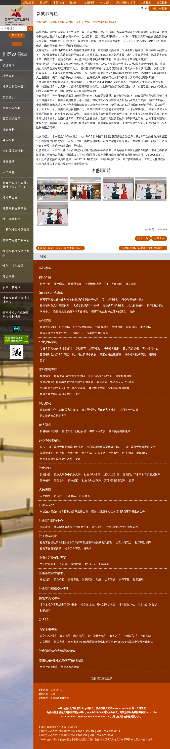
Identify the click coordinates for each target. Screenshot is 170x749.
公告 (42, 446)
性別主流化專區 (49, 598)
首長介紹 (45, 283)
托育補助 (45, 376)
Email (24, 54)
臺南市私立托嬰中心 (100, 376)
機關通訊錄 (74, 283)
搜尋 (2, 27)
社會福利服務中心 (51, 520)
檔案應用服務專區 (97, 333)
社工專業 (59, 641)
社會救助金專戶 (91, 480)
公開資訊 (45, 320)
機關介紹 (45, 277)
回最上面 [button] (159, 238)
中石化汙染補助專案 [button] (16, 229)
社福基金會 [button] (10, 197)
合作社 (58, 496)
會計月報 (117, 327)
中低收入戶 (130, 635)
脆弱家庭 (45, 526)
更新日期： (44, 689)
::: (1, 59)
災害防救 (45, 474)
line (19, 54)
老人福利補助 (110, 299)
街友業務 (97, 526)
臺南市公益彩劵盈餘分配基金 (108, 311)
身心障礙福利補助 (132, 299)
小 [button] (6, 44)
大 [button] (27, 44)
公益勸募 (70, 496)
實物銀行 (73, 480)
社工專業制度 (48, 536)
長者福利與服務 (49, 431)
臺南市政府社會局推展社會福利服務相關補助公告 (69, 299)
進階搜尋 (16, 35)
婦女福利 (162, 2)
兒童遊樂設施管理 (110, 354)
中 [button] (17, 44)
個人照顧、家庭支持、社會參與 (100, 452)
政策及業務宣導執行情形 (54, 333)
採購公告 (78, 333)
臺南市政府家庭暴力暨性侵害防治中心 (16, 185)
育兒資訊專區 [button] (12, 118)
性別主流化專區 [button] (13, 266)
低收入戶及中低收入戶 (67, 474)
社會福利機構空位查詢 (16, 253)
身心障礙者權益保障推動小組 (66, 446)
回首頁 (44, 2)
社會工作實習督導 (50, 548)
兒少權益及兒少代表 (84, 354)
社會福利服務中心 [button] (15, 208)
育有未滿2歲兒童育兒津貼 (69, 376)
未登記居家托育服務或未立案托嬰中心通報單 (66, 382)
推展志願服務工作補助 (86, 305)
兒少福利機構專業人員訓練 (140, 354)
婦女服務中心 (48, 409)
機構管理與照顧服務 (74, 431)
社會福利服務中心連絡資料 (122, 526)
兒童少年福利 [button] (12, 108)
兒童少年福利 (159, 8)
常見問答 (9, 276)
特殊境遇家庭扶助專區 (53, 415)
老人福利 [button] (9, 140)
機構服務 (141, 452)
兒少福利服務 (111, 348)
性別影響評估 (127, 604)
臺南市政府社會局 (16, 15)
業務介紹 (59, 579)
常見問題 (87, 579)
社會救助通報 (92, 474)
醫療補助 (45, 480)
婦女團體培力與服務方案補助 (98, 409)
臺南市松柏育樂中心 (52, 573)
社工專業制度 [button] (12, 219)
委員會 (63, 564)
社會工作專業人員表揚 (78, 548)
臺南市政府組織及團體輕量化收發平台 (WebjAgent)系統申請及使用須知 (110, 641)
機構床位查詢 (97, 431)
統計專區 (64, 327)
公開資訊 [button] (9, 97)
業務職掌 (59, 283)
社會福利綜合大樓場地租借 (16, 300)
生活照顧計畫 (48, 564)
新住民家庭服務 (68, 409)
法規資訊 (131, 327)
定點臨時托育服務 (119, 388)
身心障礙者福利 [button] (13, 150)
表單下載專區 (48, 629)
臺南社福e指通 (48, 666)
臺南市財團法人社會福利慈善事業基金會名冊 (118, 511)
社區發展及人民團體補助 (54, 305)
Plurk (9, 54)
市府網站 (89, 2)
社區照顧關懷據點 (119, 431)
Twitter (14, 54)
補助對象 (76, 564)
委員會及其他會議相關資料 (56, 348)
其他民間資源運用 (114, 480)
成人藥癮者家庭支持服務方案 (71, 526)
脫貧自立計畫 (111, 474)
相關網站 (45, 610)
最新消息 (138, 579)
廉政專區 (145, 327)
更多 (132, 311)
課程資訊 (73, 579)
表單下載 (124, 579)
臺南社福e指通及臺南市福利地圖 (61, 660)
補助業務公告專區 (51, 293)
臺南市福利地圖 (70, 666)
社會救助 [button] (9, 161)
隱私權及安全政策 (101, 678)
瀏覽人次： (44, 693)
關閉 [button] (43, 256)
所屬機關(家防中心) (96, 283)
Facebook (4, 54)
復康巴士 (72, 452)
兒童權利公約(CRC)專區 (54, 354)
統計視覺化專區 (82, 327)
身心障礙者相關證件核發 (140, 446)
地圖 (98, 579)
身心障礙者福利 (125, 2)
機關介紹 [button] (9, 76)
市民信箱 (58, 2)
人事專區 (116, 283)
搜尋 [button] (30, 28)
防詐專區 (9, 65)
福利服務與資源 (128, 409)
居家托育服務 (124, 376)
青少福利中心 (150, 348)
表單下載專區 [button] (12, 287)
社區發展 (84, 496)
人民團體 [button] (9, 172)
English (73, 2)
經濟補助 (94, 348)
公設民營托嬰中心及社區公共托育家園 (62, 388)
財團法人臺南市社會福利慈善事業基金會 (64, 511)
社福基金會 (46, 505)
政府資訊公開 (48, 327)
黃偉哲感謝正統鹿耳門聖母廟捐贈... (142, 248)
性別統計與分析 (147, 604)
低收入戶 (114, 635)
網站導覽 (28, 2)
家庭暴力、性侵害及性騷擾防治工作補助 (64, 311)
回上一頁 (142, 238)
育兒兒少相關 (48, 635)
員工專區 (130, 283)
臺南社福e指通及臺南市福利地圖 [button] (15, 314)
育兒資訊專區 (48, 369)
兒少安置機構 (131, 348)
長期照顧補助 (155, 305)
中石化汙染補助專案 (52, 557)
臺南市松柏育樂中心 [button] (16, 240)
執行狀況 (90, 564)
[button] (52, 189)
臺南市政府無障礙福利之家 (56, 458)
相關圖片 (101, 170)
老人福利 (105, 2)
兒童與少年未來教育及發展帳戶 (141, 474)
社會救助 (145, 2)
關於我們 (45, 579)
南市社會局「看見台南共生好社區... (61, 248)
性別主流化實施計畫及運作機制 (58, 604)
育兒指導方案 (97, 388)
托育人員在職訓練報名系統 (56, 394)
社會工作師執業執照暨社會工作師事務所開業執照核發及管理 (76, 542)
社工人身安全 (123, 542)
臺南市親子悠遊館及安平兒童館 (115, 382)
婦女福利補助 (136, 305)
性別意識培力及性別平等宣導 (98, 604)
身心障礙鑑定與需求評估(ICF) (104, 446)
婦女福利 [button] (9, 129)
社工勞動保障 (143, 542)
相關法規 (104, 564)
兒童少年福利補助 (113, 305)
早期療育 (80, 348)
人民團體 (45, 489)
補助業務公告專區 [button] (15, 86)
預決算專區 (102, 327)
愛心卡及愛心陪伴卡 (52, 452)
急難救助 (59, 480)
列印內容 (165, 13)
